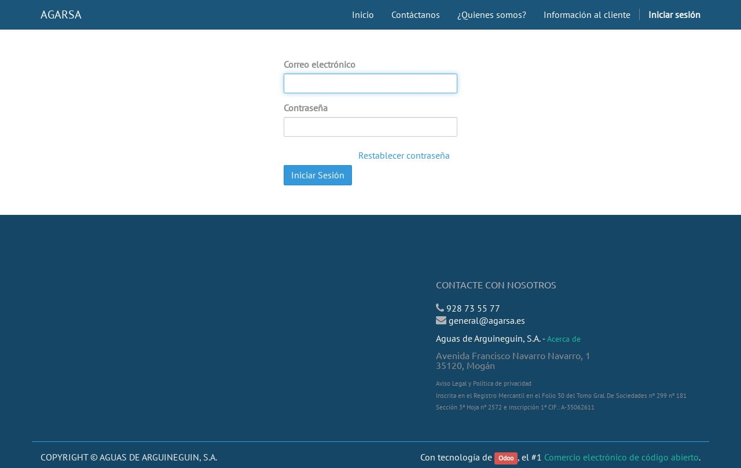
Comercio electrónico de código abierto (621, 457)
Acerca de (564, 339)
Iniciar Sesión (317, 175)
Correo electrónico (319, 64)
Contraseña (306, 108)
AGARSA (61, 14)
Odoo (505, 458)
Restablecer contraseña (404, 155)
